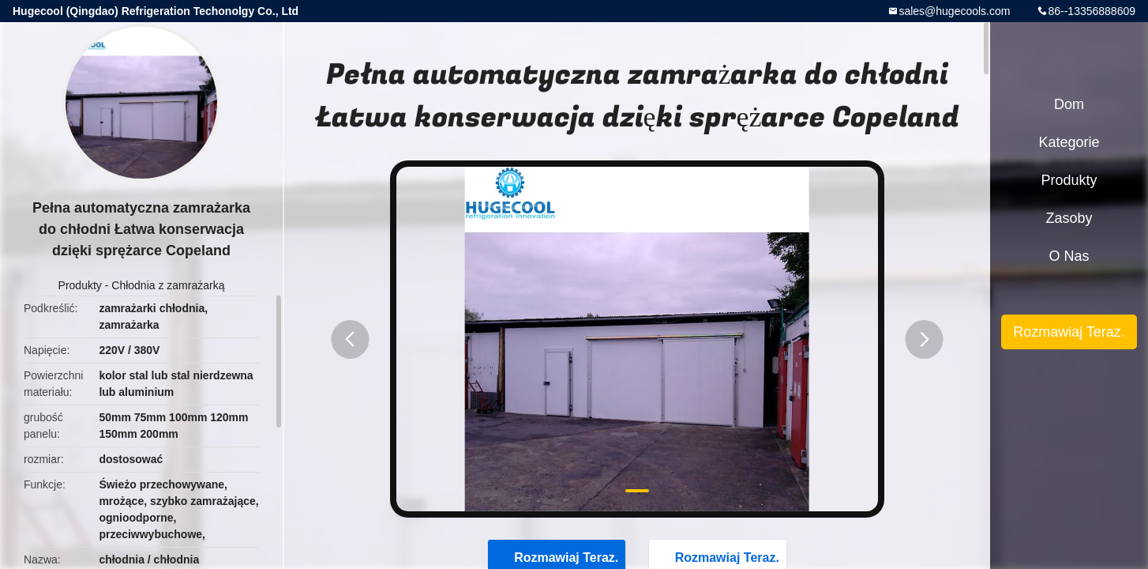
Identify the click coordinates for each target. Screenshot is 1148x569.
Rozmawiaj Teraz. (1069, 332)
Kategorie (1068, 142)
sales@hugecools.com (954, 11)
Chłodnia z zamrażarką (167, 285)
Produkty (80, 285)
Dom (1069, 104)
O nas (1069, 256)
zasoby (1068, 218)
